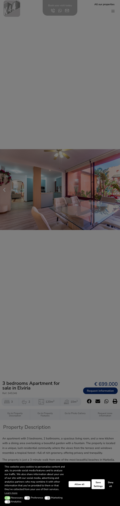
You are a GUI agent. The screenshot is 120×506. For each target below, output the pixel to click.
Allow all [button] (79, 484)
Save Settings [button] (98, 484)
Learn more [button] (11, 493)
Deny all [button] (110, 484)
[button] (7, 498)
